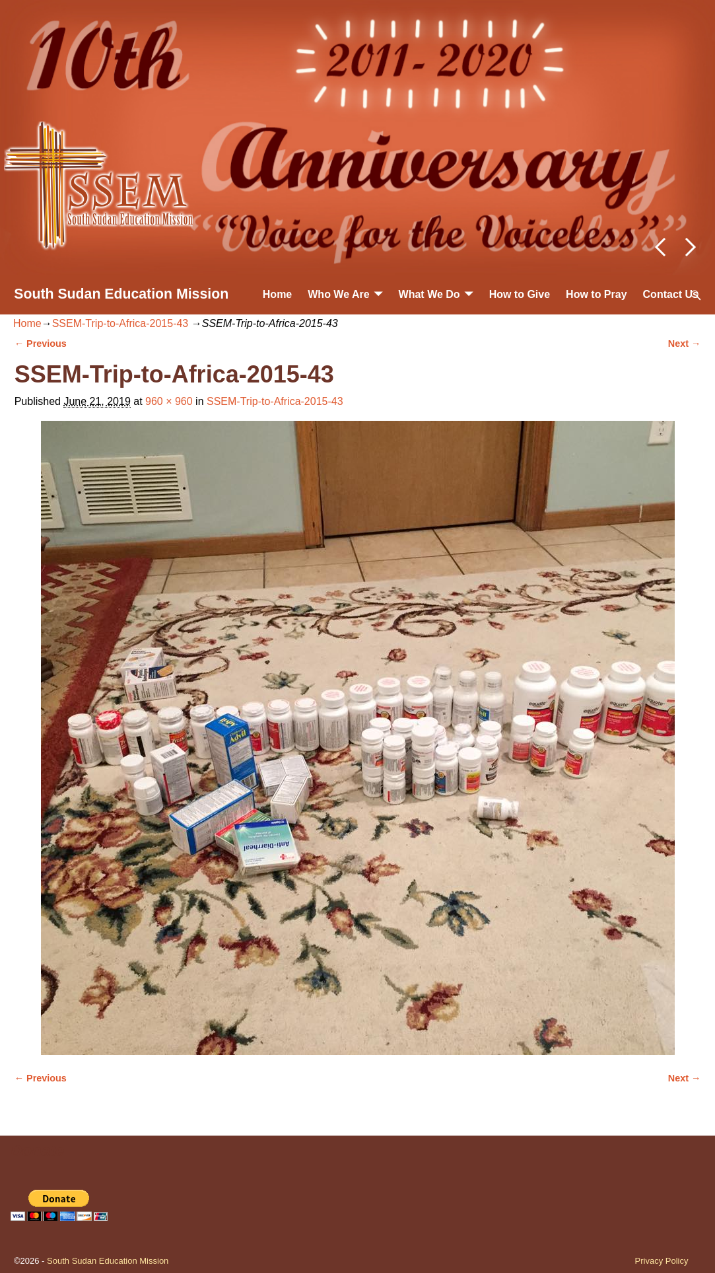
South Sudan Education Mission (121, 294)
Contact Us (670, 294)
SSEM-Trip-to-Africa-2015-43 (120, 323)
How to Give (519, 294)
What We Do (429, 294)
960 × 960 (169, 401)
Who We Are (338, 294)
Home (277, 294)
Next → (684, 343)
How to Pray (596, 294)
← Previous (41, 343)
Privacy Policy (662, 1261)
